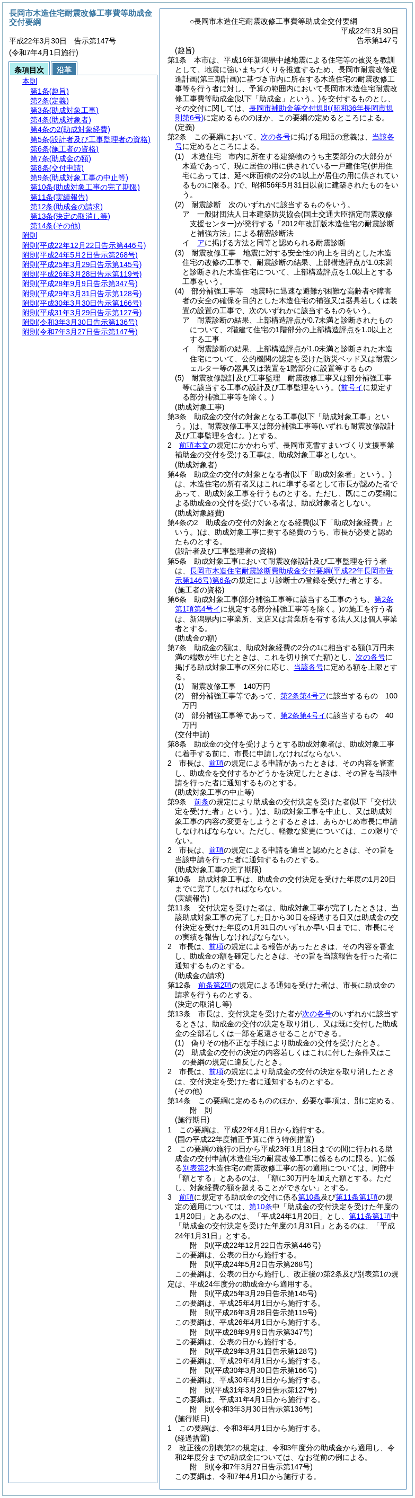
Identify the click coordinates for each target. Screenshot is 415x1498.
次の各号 (275, 136)
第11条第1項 (356, 1197)
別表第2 (195, 1168)
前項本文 (194, 445)
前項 (216, 763)
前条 (201, 801)
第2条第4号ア (303, 696)
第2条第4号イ (303, 715)
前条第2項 (215, 985)
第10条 (309, 1197)
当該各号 (308, 667)
